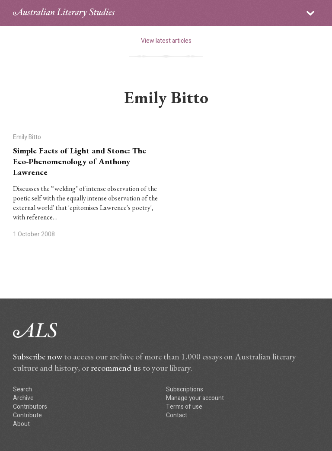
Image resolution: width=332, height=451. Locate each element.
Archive (23, 398)
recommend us (116, 367)
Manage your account (195, 398)
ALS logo (64, 13)
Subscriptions (184, 389)
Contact (176, 415)
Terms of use (184, 406)
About (21, 424)
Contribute (27, 415)
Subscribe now (37, 356)
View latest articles (166, 40)
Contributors (30, 406)
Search (22, 389)
